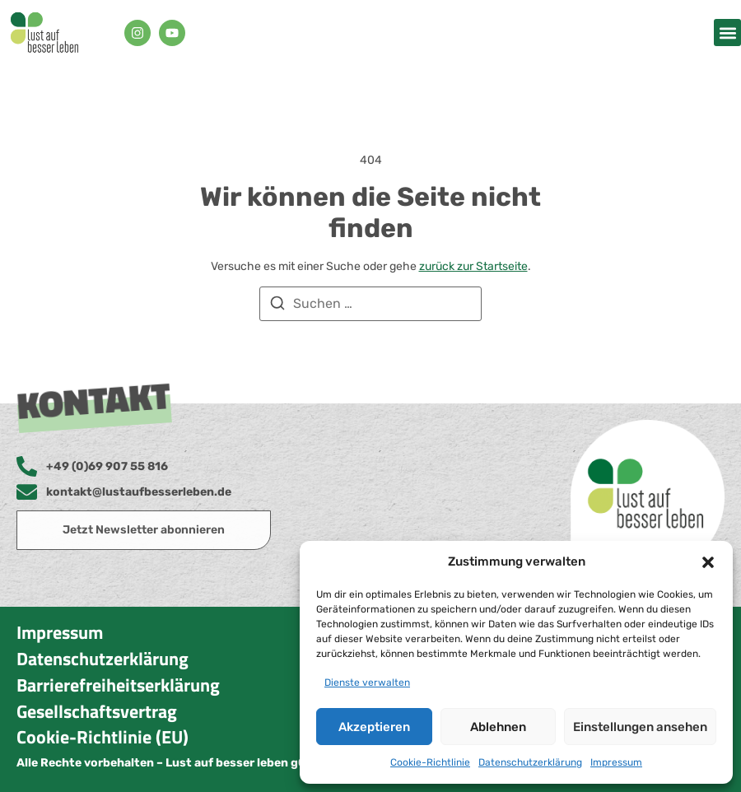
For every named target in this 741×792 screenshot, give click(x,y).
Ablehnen (498, 727)
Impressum (616, 762)
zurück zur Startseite (473, 266)
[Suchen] (277, 306)
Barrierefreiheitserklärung (118, 685)
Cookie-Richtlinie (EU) (102, 738)
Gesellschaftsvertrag (96, 711)
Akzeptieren (374, 727)
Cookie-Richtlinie (430, 762)
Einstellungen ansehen (640, 727)
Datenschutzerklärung (530, 762)
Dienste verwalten (367, 682)
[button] (708, 562)
